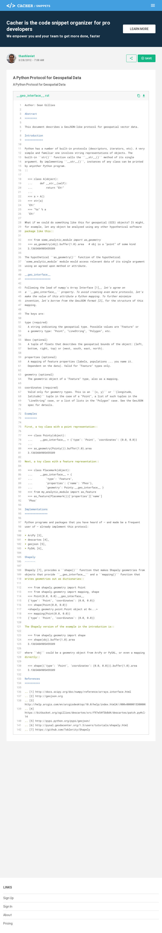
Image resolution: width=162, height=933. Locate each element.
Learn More (139, 29)
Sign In (7, 906)
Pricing (8, 923)
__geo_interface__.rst (32, 96)
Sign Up (8, 898)
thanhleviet (26, 56)
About (7, 915)
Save (146, 58)
